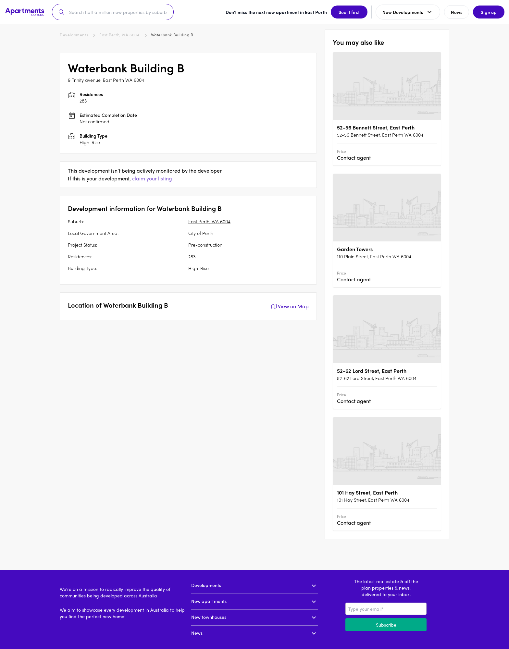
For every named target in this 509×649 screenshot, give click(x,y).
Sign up (488, 12)
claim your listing (152, 178)
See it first (348, 12)
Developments (74, 35)
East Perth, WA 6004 (119, 35)
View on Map (289, 306)
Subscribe (386, 624)
